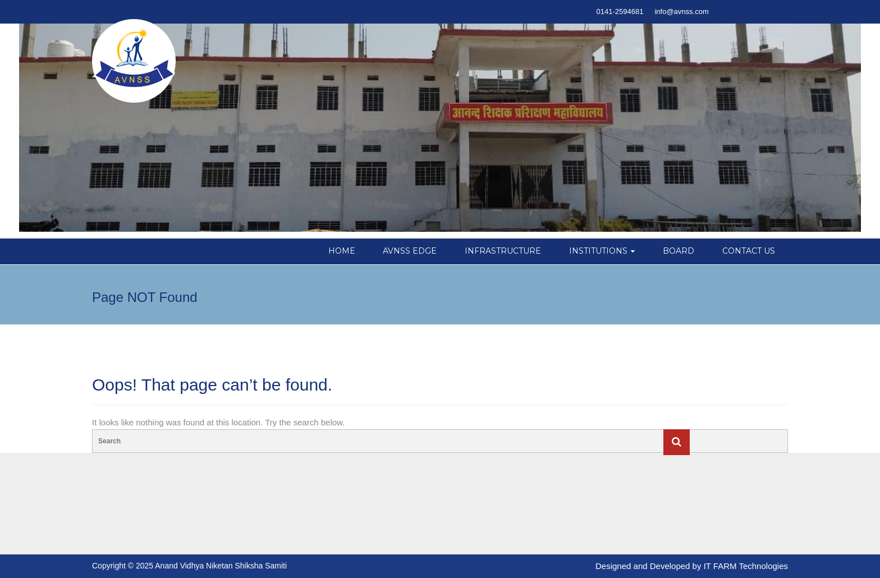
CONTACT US (748, 251)
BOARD (678, 251)
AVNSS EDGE (410, 251)
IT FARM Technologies (746, 566)
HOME (341, 251)
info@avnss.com (681, 11)
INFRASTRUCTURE (503, 251)
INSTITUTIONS (598, 251)
